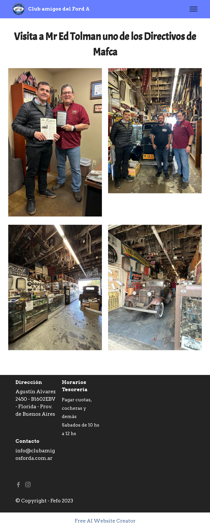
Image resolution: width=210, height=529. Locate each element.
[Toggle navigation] (194, 9)
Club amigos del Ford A (59, 8)
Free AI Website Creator (105, 520)
